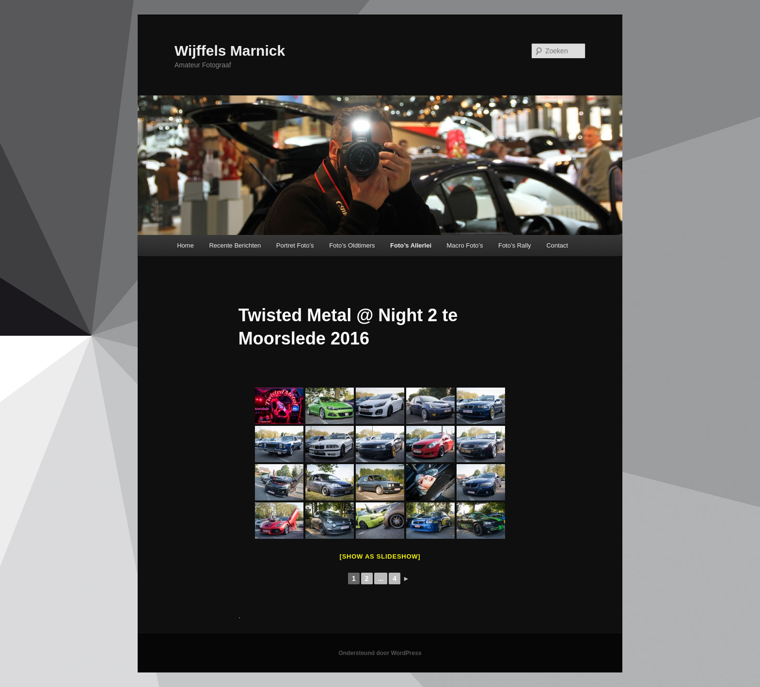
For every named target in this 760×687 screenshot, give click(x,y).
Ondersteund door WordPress (379, 653)
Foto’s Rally (514, 245)
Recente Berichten (235, 245)
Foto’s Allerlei (410, 245)
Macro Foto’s (465, 245)
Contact (557, 245)
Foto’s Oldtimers (352, 245)
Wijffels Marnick (229, 51)
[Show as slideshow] (380, 556)
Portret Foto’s (295, 245)
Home (185, 245)
